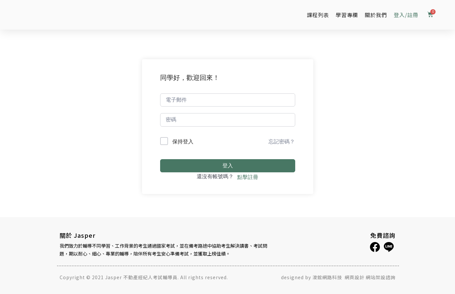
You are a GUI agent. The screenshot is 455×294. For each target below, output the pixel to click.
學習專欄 (347, 15)
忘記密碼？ (282, 141)
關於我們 (376, 15)
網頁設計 (354, 277)
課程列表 (318, 15)
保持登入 (182, 141)
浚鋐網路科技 (327, 277)
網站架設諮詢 (380, 277)
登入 (227, 165)
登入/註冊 (406, 15)
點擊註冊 (247, 177)
